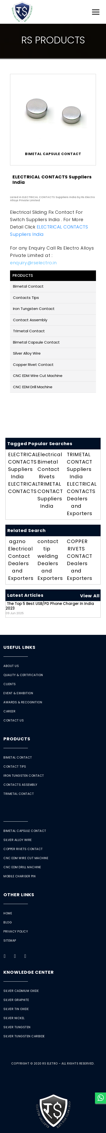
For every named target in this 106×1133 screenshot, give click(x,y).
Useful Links (19, 647)
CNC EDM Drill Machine (32, 386)
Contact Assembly (30, 319)
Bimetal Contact (28, 286)
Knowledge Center (28, 972)
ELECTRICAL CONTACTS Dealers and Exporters (82, 498)
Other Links (18, 895)
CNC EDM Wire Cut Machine (37, 375)
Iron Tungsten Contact (34, 308)
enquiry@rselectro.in (33, 263)
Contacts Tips (26, 297)
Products (16, 739)
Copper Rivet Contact (33, 364)
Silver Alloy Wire (27, 353)
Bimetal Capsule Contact (36, 342)
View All (89, 596)
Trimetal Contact (29, 330)
